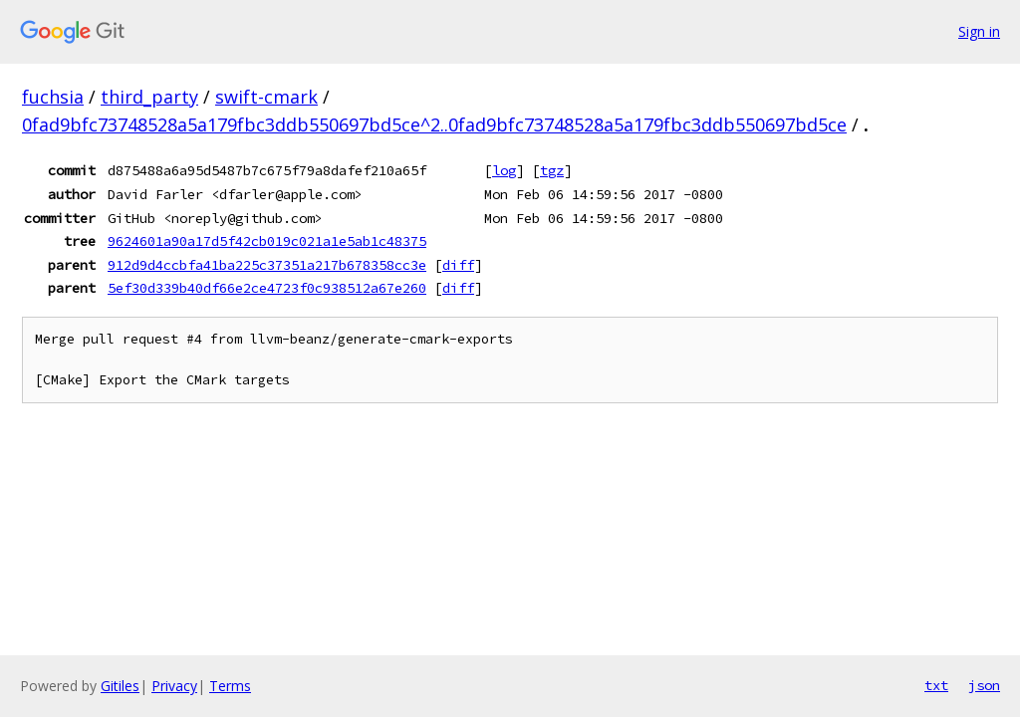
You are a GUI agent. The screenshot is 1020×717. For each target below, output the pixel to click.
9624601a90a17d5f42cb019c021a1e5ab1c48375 (267, 241)
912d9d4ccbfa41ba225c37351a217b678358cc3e (267, 265)
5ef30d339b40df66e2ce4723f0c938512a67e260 (267, 288)
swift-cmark (266, 97)
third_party (149, 97)
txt (936, 685)
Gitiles (120, 685)
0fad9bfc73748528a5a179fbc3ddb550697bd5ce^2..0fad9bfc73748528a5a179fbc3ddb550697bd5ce (434, 124)
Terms (230, 685)
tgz (552, 170)
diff (458, 265)
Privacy (174, 685)
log (504, 170)
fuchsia (53, 97)
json (984, 685)
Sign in (979, 31)
